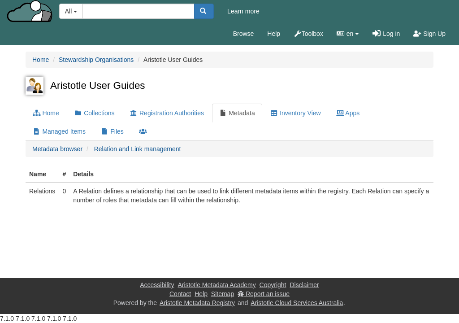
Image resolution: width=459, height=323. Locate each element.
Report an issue (264, 293)
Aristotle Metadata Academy (216, 284)
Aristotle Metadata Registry (197, 302)
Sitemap (222, 293)
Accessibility (157, 284)
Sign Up (429, 33)
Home (40, 59)
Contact (180, 293)
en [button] (348, 33)
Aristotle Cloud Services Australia (297, 302)
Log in (386, 33)
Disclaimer (304, 284)
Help (273, 33)
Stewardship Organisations (96, 59)
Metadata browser (57, 149)
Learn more (243, 11)
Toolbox (308, 33)
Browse (243, 33)
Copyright (273, 284)
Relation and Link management (137, 149)
